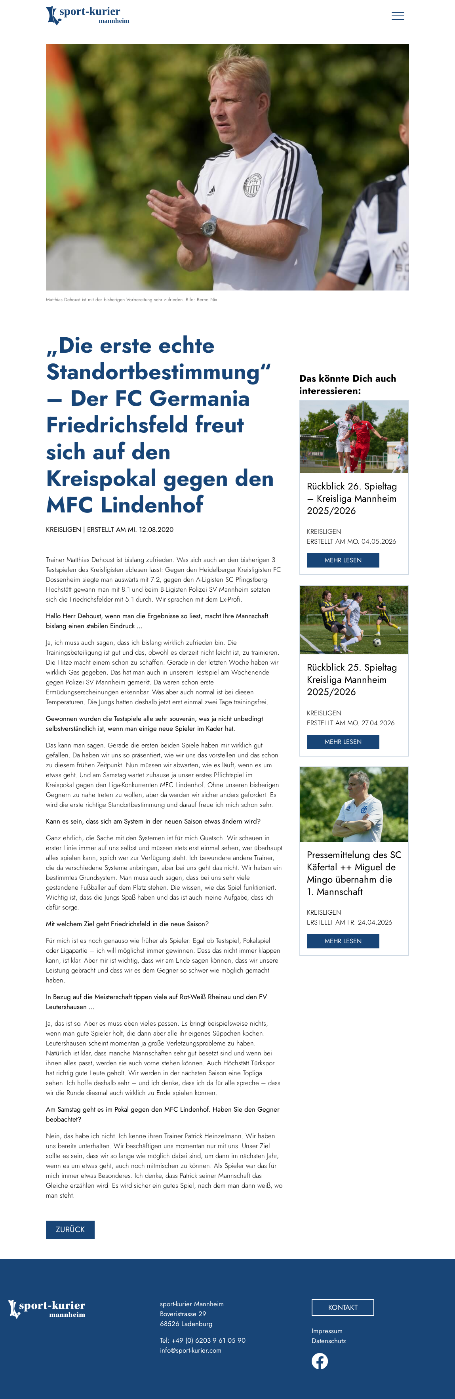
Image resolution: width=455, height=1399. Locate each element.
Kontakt (343, 1307)
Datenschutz (329, 1340)
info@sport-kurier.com (190, 1350)
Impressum (327, 1331)
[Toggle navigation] (397, 16)
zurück (70, 1229)
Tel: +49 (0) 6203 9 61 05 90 (203, 1340)
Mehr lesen (343, 560)
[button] (17, 1381)
